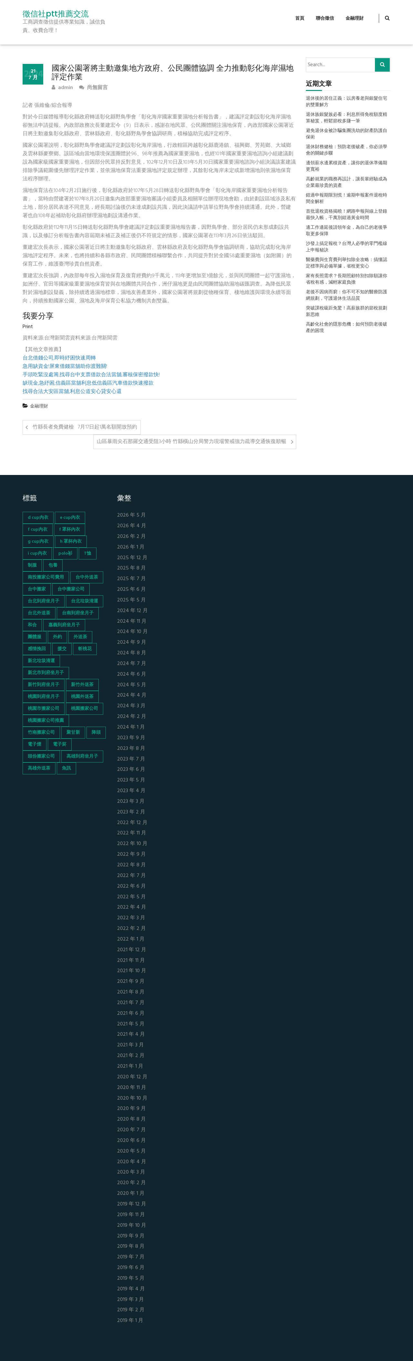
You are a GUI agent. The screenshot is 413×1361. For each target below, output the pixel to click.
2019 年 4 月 (131, 1289)
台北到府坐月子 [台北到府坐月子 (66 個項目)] (43, 601)
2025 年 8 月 (131, 568)
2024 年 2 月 (131, 717)
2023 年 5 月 (131, 780)
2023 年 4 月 (131, 791)
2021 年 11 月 (131, 960)
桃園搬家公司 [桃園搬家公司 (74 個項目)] (84, 708)
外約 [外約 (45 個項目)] (57, 637)
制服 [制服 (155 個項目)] (32, 565)
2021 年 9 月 (131, 981)
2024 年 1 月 (131, 727)
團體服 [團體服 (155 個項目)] (34, 637)
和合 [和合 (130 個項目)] (32, 625)
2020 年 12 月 (132, 1077)
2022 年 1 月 (131, 939)
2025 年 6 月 (131, 589)
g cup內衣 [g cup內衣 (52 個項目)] (38, 541)
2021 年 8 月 (131, 992)
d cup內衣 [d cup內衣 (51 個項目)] (38, 517)
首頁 (299, 18)
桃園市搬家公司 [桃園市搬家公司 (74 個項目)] (43, 708)
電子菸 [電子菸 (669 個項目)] (59, 744)
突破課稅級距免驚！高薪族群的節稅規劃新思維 (346, 311)
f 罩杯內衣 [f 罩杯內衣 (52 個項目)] (69, 529)
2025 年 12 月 (132, 558)
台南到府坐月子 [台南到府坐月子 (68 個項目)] (78, 613)
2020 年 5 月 (131, 1151)
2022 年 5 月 (131, 897)
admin (62, 88)
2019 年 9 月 (131, 1236)
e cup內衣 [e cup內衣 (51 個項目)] (70, 517)
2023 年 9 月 (131, 738)
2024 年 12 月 (132, 611)
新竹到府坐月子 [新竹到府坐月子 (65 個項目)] (43, 685)
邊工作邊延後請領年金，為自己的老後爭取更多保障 (346, 231)
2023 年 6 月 (131, 769)
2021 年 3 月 (130, 1045)
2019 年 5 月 (131, 1278)
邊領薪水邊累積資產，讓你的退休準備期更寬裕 (346, 166)
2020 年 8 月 (131, 1119)
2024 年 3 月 (131, 706)
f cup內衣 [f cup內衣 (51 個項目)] (37, 529)
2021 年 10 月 (131, 971)
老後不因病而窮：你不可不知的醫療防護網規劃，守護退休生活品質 (346, 295)
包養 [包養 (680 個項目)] (52, 565)
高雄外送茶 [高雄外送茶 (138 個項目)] (39, 768)
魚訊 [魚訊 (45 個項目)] (66, 768)
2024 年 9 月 (131, 642)
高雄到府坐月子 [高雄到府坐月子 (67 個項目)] (82, 756)
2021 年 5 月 (131, 1024)
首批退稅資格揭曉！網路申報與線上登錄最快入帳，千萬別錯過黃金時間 (346, 214)
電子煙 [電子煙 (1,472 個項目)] (34, 744)
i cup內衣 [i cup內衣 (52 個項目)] (37, 553)
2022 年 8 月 (131, 865)
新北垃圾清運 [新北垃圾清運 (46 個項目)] (41, 661)
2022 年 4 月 (131, 907)
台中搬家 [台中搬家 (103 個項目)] (37, 589)
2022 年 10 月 (132, 844)
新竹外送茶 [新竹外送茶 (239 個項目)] (82, 685)
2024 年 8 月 (131, 653)
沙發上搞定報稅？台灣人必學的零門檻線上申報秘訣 (346, 247)
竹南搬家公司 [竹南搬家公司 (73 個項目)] (41, 732)
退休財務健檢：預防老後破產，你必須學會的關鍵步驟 (346, 150)
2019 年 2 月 (131, 1310)
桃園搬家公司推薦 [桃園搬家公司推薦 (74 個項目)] (46, 720)
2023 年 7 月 (131, 759)
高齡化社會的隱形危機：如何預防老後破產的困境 (346, 327)
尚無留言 (93, 88)
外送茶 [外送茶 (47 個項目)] (80, 637)
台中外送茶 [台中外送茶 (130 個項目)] (87, 577)
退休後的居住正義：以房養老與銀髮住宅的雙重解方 (346, 102)
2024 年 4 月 (131, 695)
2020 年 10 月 (132, 1098)
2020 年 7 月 (131, 1130)
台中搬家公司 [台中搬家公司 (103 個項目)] (71, 589)
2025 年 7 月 (131, 579)
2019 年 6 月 (131, 1268)
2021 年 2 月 (131, 1056)
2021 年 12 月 (131, 950)
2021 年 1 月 (130, 1066)
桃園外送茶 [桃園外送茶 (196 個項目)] (82, 697)
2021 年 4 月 (131, 1034)
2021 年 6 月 (131, 1013)
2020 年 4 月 (131, 1162)
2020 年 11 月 (131, 1088)
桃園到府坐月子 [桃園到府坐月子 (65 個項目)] (43, 697)
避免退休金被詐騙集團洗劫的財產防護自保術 (346, 134)
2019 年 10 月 (131, 1225)
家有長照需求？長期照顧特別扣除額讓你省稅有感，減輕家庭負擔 (346, 279)
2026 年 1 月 (131, 547)
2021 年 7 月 (131, 1003)
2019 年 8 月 (131, 1246)
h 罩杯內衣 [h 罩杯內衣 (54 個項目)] (71, 541)
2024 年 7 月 (131, 664)
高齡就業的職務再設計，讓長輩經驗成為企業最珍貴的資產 (346, 182)
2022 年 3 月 (131, 918)
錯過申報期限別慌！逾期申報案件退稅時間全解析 (346, 198)
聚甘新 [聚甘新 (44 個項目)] (73, 732)
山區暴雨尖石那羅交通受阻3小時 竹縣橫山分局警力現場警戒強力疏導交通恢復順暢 (191, 442)
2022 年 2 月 (131, 929)
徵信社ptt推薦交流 (56, 14)
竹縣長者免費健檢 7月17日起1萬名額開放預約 (85, 427)
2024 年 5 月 (131, 685)
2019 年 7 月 (131, 1257)
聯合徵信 (325, 18)
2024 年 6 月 (131, 674)
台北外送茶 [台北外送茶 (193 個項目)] (39, 613)
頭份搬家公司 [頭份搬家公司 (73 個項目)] (41, 756)
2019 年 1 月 (130, 1321)
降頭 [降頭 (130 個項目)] (96, 732)
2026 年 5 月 (131, 515)
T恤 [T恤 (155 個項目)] (87, 553)
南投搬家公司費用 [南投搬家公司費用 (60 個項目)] (46, 577)
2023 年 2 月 (131, 812)
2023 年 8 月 (131, 748)
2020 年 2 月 (131, 1183)
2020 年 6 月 (131, 1140)
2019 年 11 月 (131, 1215)
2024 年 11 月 (131, 621)
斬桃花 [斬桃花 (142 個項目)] (85, 649)
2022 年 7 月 (131, 876)
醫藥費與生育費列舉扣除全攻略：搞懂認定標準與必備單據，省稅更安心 (346, 263)
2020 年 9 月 (131, 1109)
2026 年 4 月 (131, 526)
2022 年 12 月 (132, 823)
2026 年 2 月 (131, 536)
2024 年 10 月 (132, 632)
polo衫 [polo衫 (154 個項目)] (65, 553)
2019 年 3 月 (130, 1300)
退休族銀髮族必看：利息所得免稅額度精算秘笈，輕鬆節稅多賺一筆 (346, 118)
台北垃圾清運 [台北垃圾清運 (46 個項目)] (84, 601)
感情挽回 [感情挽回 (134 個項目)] (37, 649)
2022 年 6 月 (131, 886)
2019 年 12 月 (131, 1204)
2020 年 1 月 (131, 1193)
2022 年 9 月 (131, 854)
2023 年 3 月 (131, 801)
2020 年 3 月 (131, 1172)
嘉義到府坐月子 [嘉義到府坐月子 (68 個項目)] (64, 625)
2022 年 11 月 (131, 833)
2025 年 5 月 (131, 600)
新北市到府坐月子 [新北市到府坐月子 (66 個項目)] (46, 673)
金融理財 (355, 18)
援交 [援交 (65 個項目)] (61, 649)
